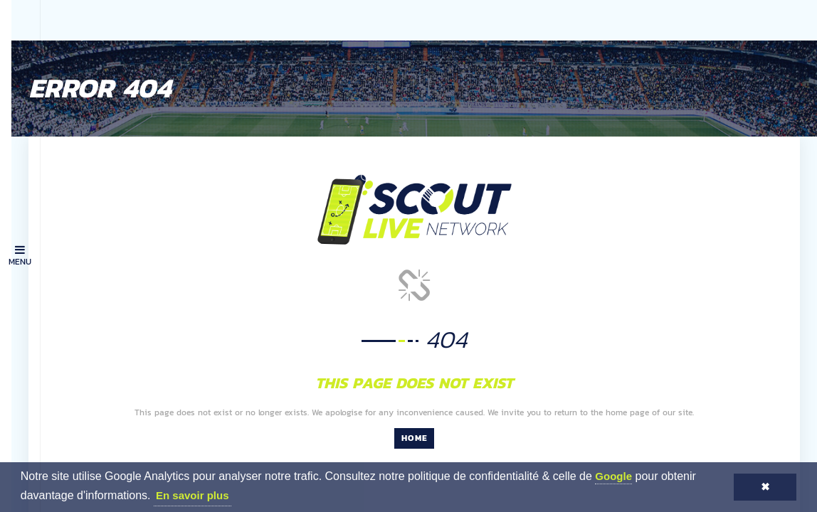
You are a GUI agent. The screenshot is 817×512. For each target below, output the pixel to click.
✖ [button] (765, 487)
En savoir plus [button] (192, 495)
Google (613, 476)
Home (429, 411)
